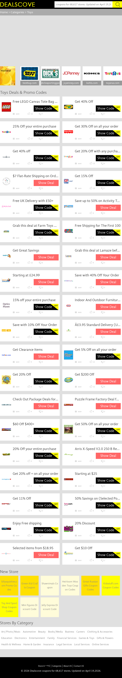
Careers (80, 631)
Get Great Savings (26, 250)
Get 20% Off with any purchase (98, 151)
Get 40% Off (84, 102)
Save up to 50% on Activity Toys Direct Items (98, 201)
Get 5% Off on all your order (95, 350)
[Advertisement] (61, 39)
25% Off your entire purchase (34, 126)
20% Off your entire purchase (34, 449)
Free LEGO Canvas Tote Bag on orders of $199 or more (36, 102)
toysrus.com (112, 83)
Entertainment (37, 638)
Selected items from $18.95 (33, 548)
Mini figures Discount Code (29, 607)
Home (4, 12)
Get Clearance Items (28, 350)
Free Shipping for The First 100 (98, 226)
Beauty (42, 631)
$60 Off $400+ (23, 424)
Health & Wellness (11, 644)
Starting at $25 (86, 474)
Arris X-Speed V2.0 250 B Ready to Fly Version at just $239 (98, 449)
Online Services (100, 644)
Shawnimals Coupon (50, 585)
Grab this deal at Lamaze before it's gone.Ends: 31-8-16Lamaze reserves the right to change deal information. (98, 250)
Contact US (79, 666)
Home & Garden (32, 644)
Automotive (29, 631)
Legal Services (64, 644)
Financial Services (66, 638)
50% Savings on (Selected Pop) (98, 498)
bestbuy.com (30, 83)
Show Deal (46, 183)
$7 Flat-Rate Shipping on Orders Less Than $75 (36, 176)
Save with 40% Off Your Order (97, 275)
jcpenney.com (71, 83)
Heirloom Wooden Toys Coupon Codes (70, 585)
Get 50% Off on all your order (96, 424)
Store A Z (44, 666)
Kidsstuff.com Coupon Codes (111, 585)
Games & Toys (86, 638)
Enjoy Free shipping (27, 523)
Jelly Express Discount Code (50, 607)
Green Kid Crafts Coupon (29, 585)
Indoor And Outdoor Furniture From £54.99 (98, 300)
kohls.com (92, 83)
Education (6, 638)
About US (67, 666)
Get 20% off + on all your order (35, 474)
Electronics (21, 638)
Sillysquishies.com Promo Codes (9, 585)
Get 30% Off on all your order (96, 126)
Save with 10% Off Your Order (35, 325)
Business (69, 631)
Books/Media (55, 631)
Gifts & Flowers (105, 638)
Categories (17, 12)
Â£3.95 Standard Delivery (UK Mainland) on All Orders (98, 325)
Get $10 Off (83, 548)
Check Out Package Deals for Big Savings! (36, 399)
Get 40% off (21, 151)
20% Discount (85, 523)
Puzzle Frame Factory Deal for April (98, 399)
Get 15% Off (84, 176)
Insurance (48, 644)
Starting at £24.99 (26, 275)
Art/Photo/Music (10, 631)
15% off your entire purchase (34, 300)
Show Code (43, 108)
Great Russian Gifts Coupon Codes (90, 585)
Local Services (82, 644)
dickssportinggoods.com (50, 83)
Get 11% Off (22, 498)
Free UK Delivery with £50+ (33, 201)
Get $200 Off (84, 374)
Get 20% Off (22, 374)
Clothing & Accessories (99, 631)
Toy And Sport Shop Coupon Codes (9, 607)
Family (51, 638)
